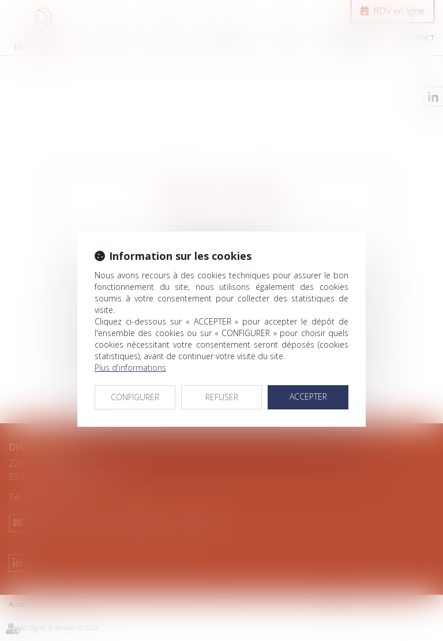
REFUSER (221, 397)
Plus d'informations (130, 367)
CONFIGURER (135, 397)
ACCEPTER (308, 396)
